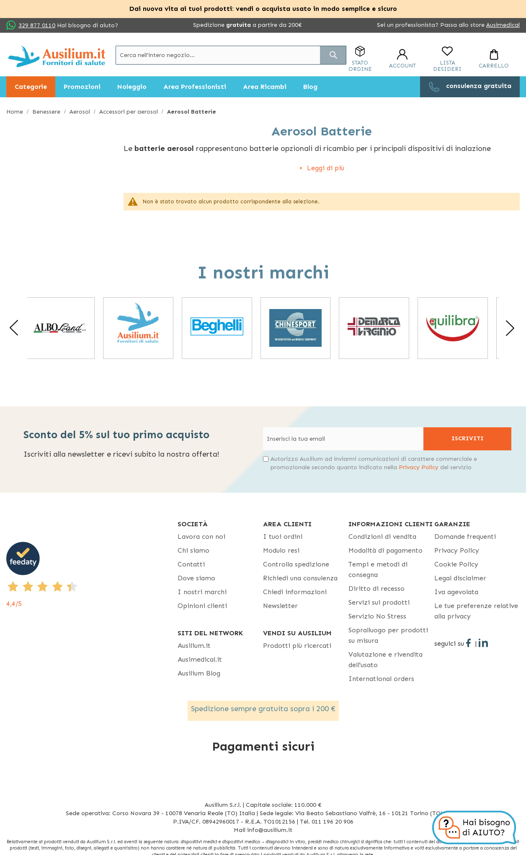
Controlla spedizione (296, 564)
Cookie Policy (456, 564)
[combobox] (231, 55)
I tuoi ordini (282, 537)
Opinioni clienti (202, 606)
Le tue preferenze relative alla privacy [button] (476, 611)
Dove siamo (196, 578)
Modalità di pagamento (385, 550)
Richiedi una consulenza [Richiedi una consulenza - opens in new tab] (300, 578)
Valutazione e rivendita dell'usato (385, 659)
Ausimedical (503, 25)
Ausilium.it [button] (194, 646)
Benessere (47, 111)
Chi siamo (193, 550)
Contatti (191, 564)
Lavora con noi (201, 537)
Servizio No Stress (377, 616)
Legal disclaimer (460, 578)
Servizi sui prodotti (379, 602)
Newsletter (280, 606)
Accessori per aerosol (129, 111)
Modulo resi (281, 550)
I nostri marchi (202, 592)
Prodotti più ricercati (297, 646)
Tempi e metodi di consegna (377, 569)
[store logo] (56, 56)
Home (15, 111)
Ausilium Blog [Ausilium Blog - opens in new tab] (199, 673)
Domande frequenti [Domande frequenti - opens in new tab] (465, 537)
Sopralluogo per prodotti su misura (388, 635)
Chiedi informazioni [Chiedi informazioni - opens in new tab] (295, 592)
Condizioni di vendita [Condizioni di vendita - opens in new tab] (382, 537)
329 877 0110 (36, 25)
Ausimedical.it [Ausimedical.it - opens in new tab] (200, 659)
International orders (381, 679)
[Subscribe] (467, 438)
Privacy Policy (418, 467)
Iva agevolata (456, 592)
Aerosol (81, 111)
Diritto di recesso (376, 589)
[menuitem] (31, 87)
